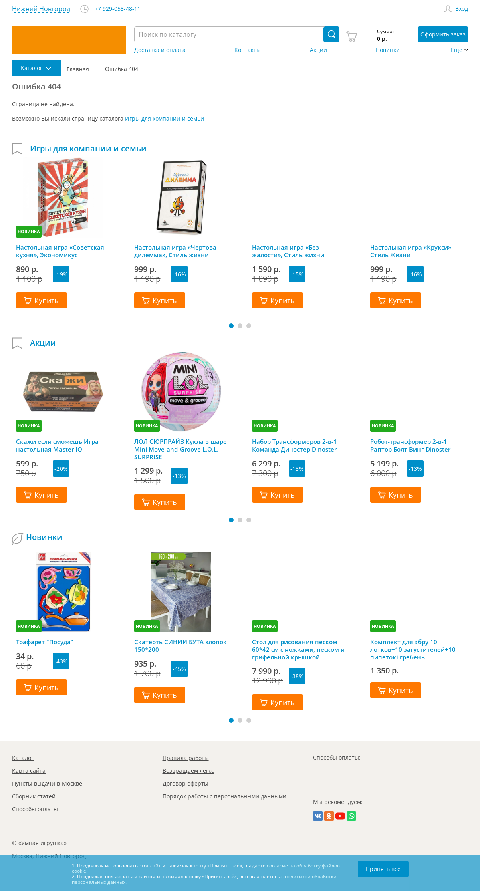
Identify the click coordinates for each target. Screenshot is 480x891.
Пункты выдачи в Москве (47, 783)
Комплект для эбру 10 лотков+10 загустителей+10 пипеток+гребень (413, 649)
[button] (231, 325)
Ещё (456, 50)
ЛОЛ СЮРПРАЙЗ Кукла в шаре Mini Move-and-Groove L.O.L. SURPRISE (180, 449)
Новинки (388, 50)
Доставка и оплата (160, 50)
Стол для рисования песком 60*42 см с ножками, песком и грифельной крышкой (298, 649)
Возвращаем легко (188, 770)
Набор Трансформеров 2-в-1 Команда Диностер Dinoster (294, 445)
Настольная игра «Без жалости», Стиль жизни (288, 251)
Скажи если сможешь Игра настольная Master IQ (57, 445)
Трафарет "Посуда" (44, 642)
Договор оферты (185, 783)
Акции (318, 50)
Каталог (23, 758)
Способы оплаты (35, 809)
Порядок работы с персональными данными (224, 796)
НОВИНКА (29, 231)
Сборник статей (34, 796)
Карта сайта (29, 770)
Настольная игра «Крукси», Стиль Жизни (411, 251)
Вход (461, 9)
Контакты (247, 50)
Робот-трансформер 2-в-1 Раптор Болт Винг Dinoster (410, 445)
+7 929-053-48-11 (118, 9)
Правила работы (186, 758)
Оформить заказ (443, 34)
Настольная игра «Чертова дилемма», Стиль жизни (175, 251)
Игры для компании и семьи (164, 118)
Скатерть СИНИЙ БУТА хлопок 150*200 (180, 645)
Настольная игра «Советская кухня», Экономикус (60, 251)
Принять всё (383, 869)
